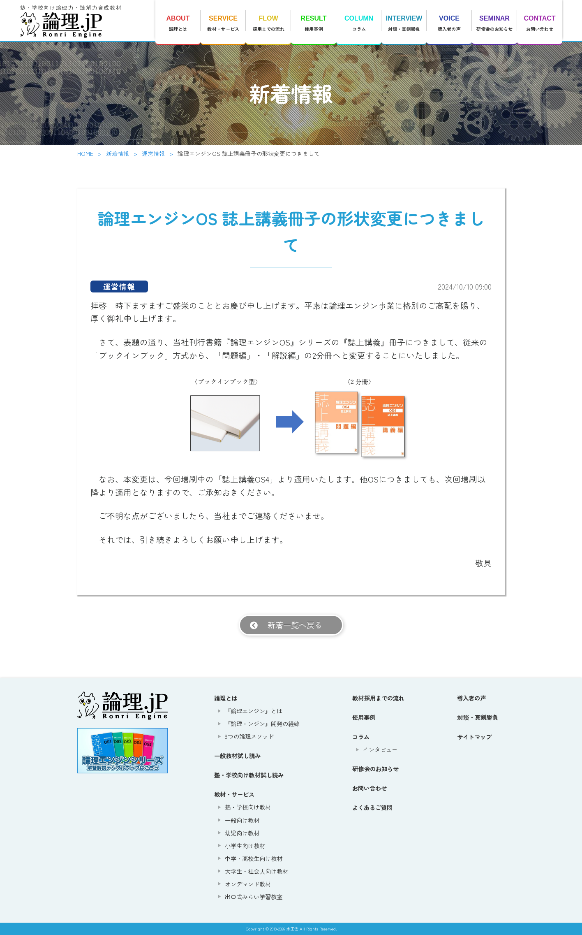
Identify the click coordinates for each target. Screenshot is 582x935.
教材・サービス (223, 23)
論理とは (178, 23)
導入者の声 (449, 23)
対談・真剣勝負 (404, 23)
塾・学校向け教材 (248, 807)
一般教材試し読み (237, 755)
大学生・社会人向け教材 (256, 871)
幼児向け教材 (242, 832)
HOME (85, 153)
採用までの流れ (268, 23)
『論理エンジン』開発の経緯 (262, 723)
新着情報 (117, 153)
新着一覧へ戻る (295, 625)
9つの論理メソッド (249, 736)
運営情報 (153, 153)
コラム (359, 23)
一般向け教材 (242, 820)
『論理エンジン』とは (253, 710)
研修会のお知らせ (494, 23)
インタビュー (380, 749)
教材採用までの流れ (378, 698)
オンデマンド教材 (248, 883)
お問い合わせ (539, 23)
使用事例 (313, 23)
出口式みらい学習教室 (253, 896)
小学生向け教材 (245, 845)
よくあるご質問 (372, 807)
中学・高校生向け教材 (253, 858)
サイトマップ (474, 736)
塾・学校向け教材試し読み (249, 774)
